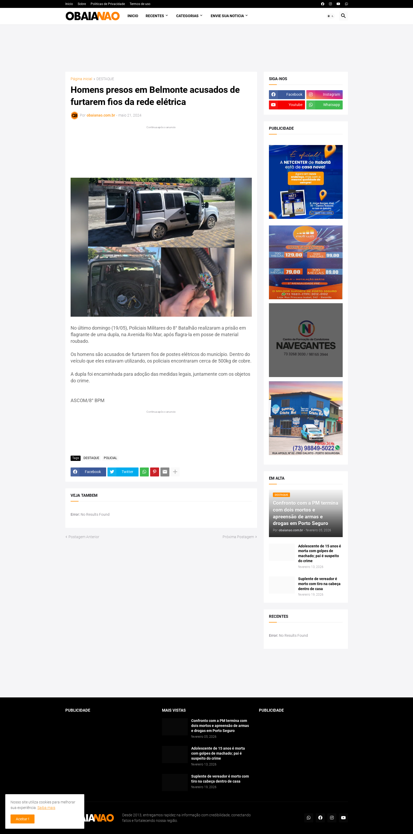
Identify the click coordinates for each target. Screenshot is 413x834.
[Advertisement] (206, 48)
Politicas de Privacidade (108, 4)
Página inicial (81, 79)
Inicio (69, 4)
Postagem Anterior (83, 537)
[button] (330, 16)
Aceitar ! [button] (22, 819)
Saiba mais (46, 808)
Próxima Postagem (238, 537)
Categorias (187, 16)
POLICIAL (110, 458)
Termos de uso (140, 4)
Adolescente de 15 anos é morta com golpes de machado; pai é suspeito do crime (319, 553)
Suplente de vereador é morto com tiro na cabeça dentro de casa (319, 584)
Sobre (82, 4)
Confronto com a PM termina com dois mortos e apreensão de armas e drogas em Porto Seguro (220, 726)
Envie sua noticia (227, 16)
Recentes (155, 16)
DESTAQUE (105, 79)
